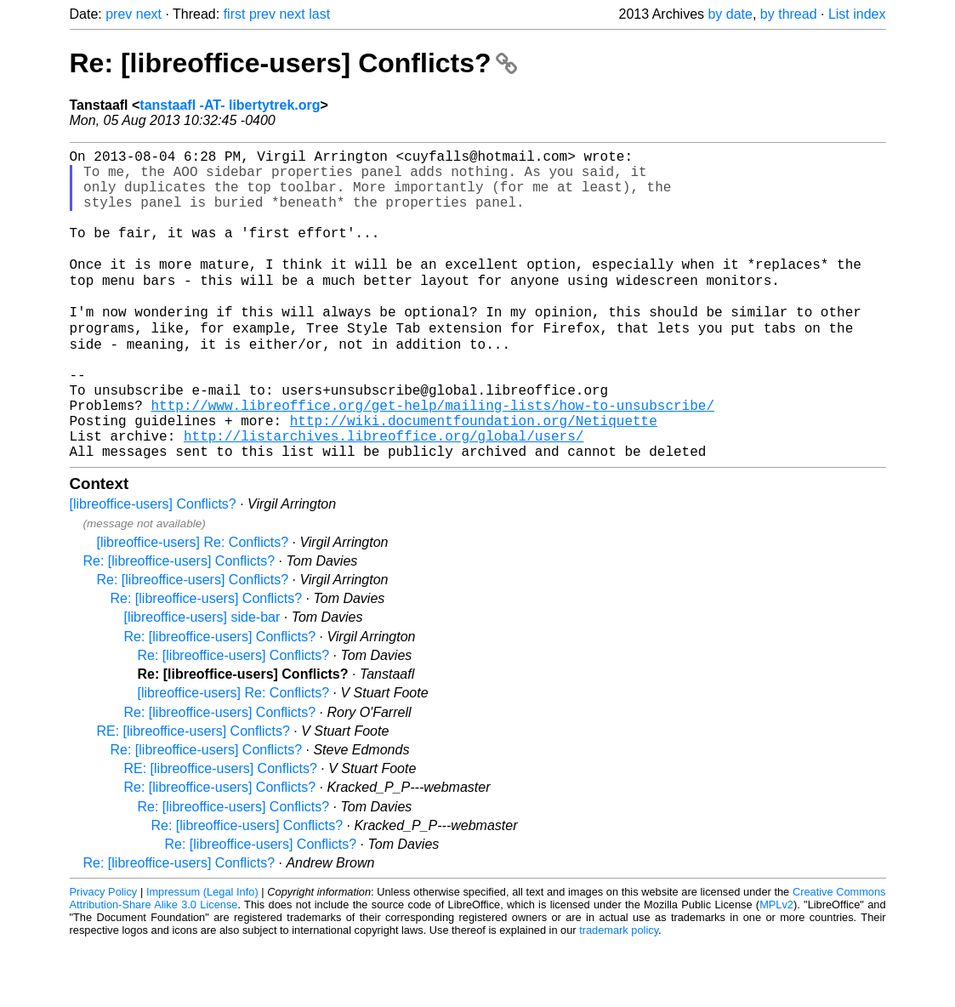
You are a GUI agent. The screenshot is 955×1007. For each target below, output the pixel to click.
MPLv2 (776, 968)
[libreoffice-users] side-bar (202, 681)
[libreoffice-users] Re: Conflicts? (193, 606)
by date (730, 14)
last (319, 14)
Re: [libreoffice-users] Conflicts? (294, 63)
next (149, 14)
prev (118, 14)
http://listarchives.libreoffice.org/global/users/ (383, 495)
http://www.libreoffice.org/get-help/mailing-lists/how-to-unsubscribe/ (432, 458)
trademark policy (618, 993)
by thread (788, 14)
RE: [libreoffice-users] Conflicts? (193, 795)
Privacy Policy (104, 955)
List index (857, 14)
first (235, 14)
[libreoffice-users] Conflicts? (153, 567)
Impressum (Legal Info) (202, 955)
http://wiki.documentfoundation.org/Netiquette (473, 477)
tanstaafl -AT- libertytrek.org (229, 105)
